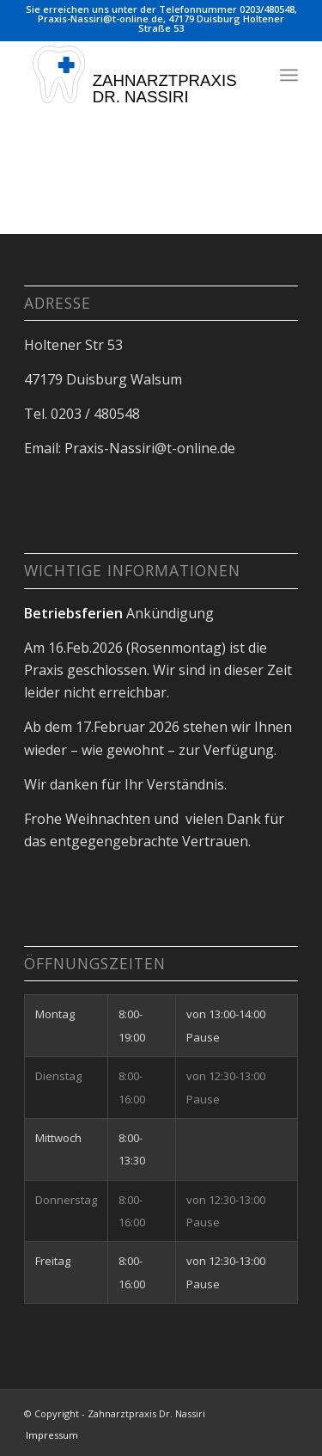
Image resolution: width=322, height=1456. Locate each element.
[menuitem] (289, 74)
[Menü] (289, 74)
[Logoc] (133, 74)
